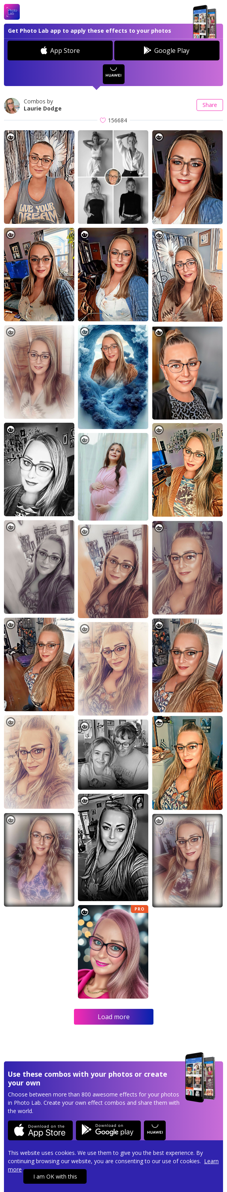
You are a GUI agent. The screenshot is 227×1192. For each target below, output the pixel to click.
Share (209, 105)
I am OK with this (55, 1176)
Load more (114, 1016)
